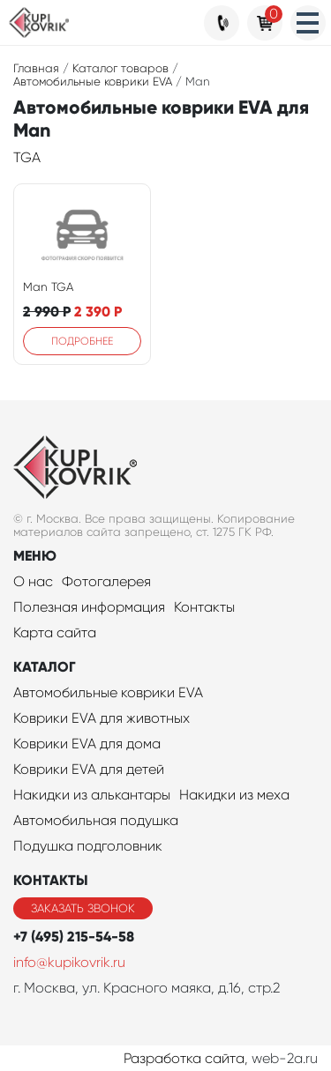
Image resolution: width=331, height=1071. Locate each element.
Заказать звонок (83, 908)
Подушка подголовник (87, 845)
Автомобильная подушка (95, 820)
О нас (33, 581)
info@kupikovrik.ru (69, 962)
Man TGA (48, 287)
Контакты (204, 607)
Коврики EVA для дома (87, 743)
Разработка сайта (184, 1058)
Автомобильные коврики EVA (108, 692)
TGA (27, 157)
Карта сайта (54, 632)
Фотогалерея (106, 581)
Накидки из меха (234, 794)
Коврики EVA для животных (101, 718)
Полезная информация (89, 607)
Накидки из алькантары (91, 794)
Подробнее (82, 341)
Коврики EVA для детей (88, 769)
